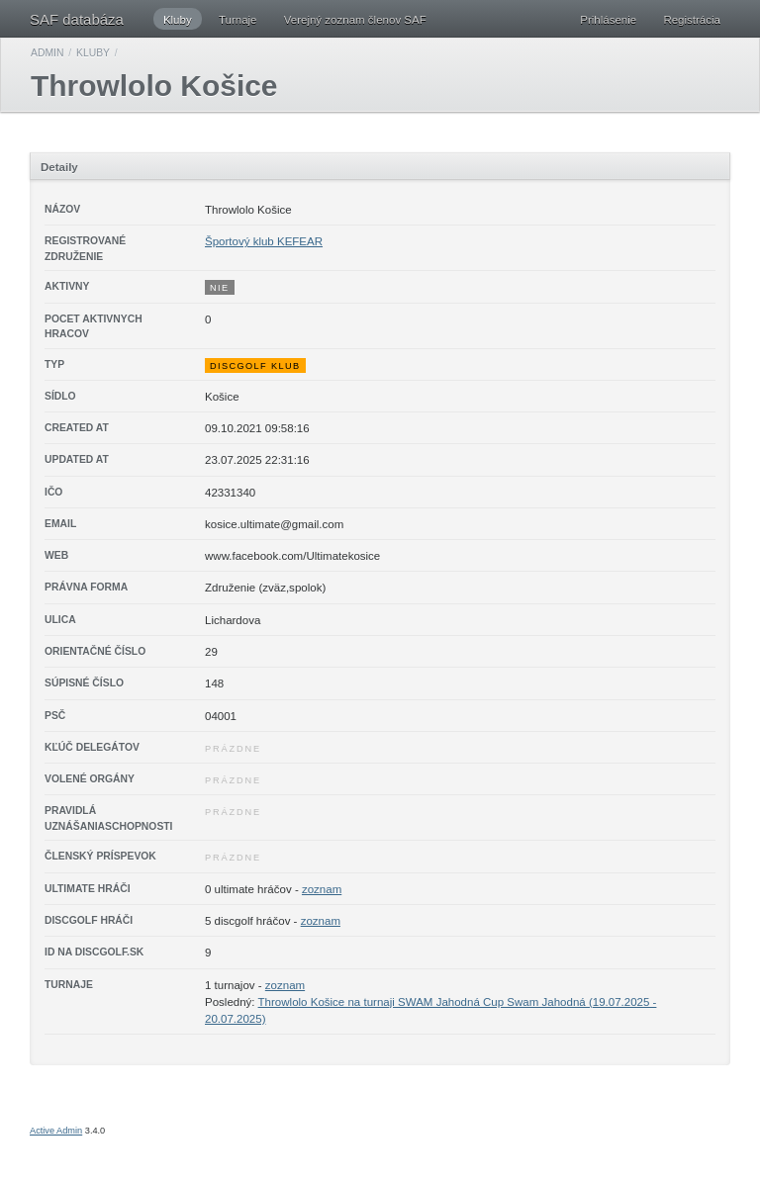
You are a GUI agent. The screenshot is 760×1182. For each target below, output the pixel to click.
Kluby (177, 20)
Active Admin (56, 1131)
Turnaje (238, 20)
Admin (47, 52)
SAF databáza (77, 19)
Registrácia (691, 20)
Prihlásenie (608, 20)
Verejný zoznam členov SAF (355, 20)
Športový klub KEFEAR (264, 241)
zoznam (321, 889)
